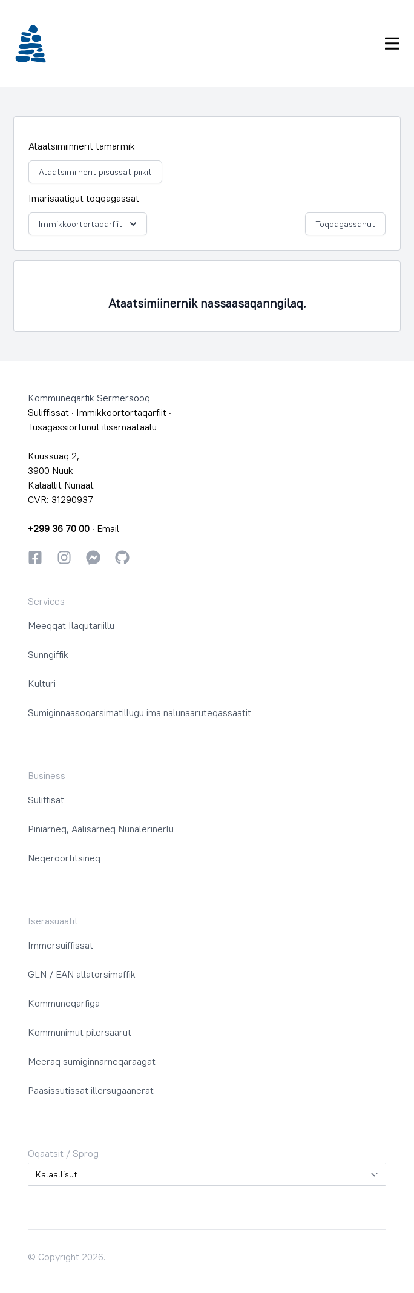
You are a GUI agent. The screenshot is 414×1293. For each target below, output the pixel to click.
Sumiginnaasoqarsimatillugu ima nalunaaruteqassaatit (139, 712)
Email (108, 528)
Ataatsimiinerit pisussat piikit (95, 171)
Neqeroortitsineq (64, 858)
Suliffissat (48, 412)
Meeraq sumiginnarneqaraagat (92, 1061)
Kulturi (42, 683)
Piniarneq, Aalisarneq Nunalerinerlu (101, 829)
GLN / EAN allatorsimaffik (82, 974)
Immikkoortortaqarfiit (89, 224)
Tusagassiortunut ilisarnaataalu (92, 427)
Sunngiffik (48, 654)
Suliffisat (46, 800)
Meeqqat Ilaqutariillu (71, 625)
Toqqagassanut (345, 224)
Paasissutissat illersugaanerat (91, 1090)
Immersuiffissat (60, 945)
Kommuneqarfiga (64, 1003)
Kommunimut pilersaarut (79, 1032)
